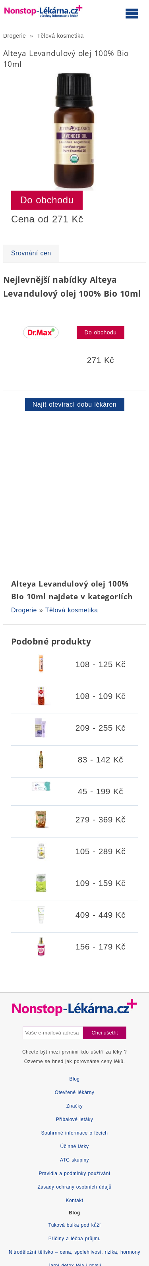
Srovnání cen (31, 253)
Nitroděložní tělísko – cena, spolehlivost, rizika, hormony (74, 1252)
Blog (75, 1079)
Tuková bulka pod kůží (74, 1225)
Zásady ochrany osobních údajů (74, 1187)
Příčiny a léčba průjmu (74, 1238)
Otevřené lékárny (75, 1092)
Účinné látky (74, 1146)
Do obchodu (47, 200)
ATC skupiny (74, 1160)
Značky (74, 1106)
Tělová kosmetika (60, 36)
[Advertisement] (74, 493)
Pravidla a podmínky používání (74, 1173)
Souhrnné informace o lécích (74, 1133)
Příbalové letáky (74, 1119)
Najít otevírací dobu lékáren (74, 404)
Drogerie (14, 36)
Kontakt (74, 1200)
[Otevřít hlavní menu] (132, 13)
